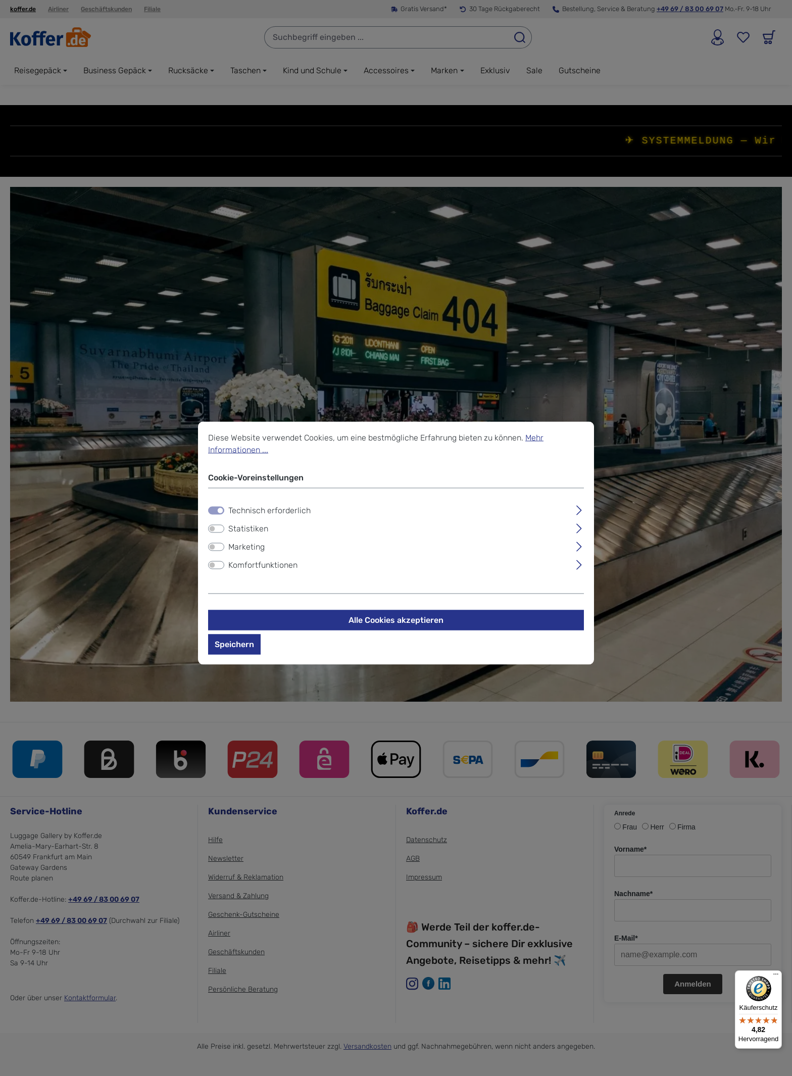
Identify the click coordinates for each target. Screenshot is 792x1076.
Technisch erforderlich (269, 517)
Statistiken (248, 535)
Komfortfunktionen (263, 571)
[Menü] (776, 976)
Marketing (246, 553)
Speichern (234, 651)
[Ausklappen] (579, 515)
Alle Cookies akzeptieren (396, 626)
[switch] (216, 535)
